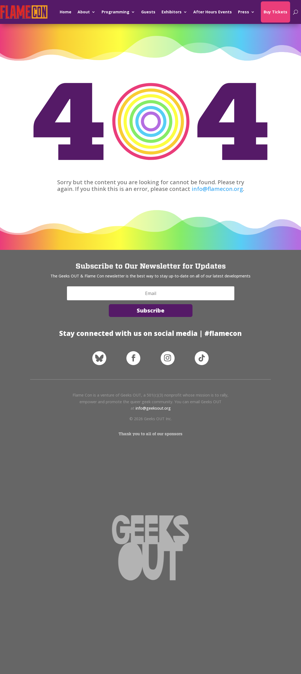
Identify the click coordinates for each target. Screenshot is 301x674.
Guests (148, 11)
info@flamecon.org (217, 189)
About (84, 11)
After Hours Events (212, 11)
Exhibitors (172, 11)
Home (65, 11)
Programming (115, 11)
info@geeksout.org (153, 408)
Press (243, 11)
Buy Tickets (275, 11)
